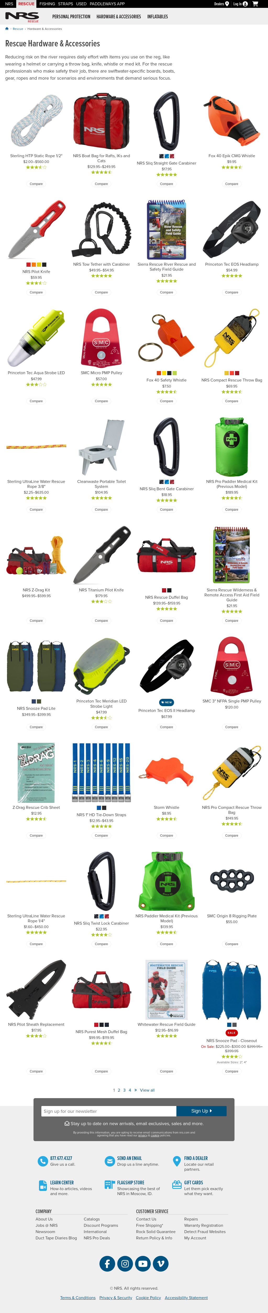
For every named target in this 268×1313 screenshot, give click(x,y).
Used (81, 4)
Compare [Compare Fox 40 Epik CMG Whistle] (231, 184)
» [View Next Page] (135, 1089)
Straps (65, 4)
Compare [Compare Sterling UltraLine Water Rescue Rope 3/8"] (36, 509)
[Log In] (242, 4)
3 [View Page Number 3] (124, 1090)
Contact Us (146, 1219)
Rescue (26, 4)
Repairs (191, 1219)
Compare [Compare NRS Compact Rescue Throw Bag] (231, 401)
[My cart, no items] (257, 4)
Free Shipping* (149, 1225)
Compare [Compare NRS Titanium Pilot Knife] (101, 621)
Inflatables (157, 17)
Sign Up (201, 1111)
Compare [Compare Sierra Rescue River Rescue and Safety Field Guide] (166, 292)
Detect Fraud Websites (205, 1231)
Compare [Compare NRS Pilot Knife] (36, 292)
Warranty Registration (203, 1225)
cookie (155, 1135)
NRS (9, 4)
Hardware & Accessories (119, 17)
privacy (142, 1135)
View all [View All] (147, 1090)
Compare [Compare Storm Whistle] (166, 835)
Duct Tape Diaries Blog (56, 1238)
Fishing (47, 4)
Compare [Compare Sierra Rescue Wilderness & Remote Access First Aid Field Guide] (231, 621)
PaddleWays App (107, 4)
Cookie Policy (148, 1297)
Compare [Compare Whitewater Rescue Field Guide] (166, 1071)
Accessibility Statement (186, 1297)
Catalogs (92, 1219)
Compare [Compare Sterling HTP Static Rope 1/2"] (36, 184)
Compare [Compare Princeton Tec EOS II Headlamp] (166, 727)
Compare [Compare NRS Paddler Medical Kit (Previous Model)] (166, 944)
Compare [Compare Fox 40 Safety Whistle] (166, 401)
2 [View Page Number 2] (119, 1090)
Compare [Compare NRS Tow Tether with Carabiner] (101, 292)
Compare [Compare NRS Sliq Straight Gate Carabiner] (166, 184)
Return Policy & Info (154, 1238)
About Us (44, 1219)
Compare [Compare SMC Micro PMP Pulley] (101, 401)
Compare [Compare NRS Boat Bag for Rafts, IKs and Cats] (101, 184)
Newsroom (45, 1231)
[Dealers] (223, 4)
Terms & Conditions (78, 1297)
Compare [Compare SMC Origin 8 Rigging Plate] (231, 944)
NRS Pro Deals (97, 1238)
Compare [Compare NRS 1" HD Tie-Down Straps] (101, 835)
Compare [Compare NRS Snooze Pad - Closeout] (231, 1071)
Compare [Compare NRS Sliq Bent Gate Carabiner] (166, 509)
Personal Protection (71, 17)
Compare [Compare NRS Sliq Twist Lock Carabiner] (101, 944)
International (95, 1231)
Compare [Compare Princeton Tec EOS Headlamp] (231, 292)
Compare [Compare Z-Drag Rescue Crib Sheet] (36, 835)
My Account (195, 1238)
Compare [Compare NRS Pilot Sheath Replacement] (36, 1071)
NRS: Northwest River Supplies (22, 17)
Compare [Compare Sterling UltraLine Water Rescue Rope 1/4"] (36, 944)
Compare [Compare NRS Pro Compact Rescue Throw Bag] (231, 835)
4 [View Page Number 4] (130, 1090)
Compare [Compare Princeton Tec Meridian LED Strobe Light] (101, 727)
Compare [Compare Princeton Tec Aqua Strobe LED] (36, 401)
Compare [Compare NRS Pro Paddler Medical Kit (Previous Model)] (231, 509)
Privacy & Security (115, 1297)
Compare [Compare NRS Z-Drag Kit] (36, 621)
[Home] (6, 28)
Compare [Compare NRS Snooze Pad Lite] (36, 727)
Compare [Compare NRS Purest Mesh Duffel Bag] (101, 1071)
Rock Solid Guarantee (156, 1231)
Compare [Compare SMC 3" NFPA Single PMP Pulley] (231, 727)
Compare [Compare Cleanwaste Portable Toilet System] (101, 509)
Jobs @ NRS (47, 1225)
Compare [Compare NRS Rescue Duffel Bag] (166, 621)
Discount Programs (101, 1225)
